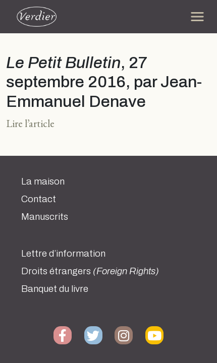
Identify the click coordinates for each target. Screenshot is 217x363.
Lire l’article (30, 123)
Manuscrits (44, 217)
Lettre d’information (63, 254)
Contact (38, 199)
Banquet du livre (54, 289)
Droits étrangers (90, 271)
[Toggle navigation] (197, 16)
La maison (43, 181)
